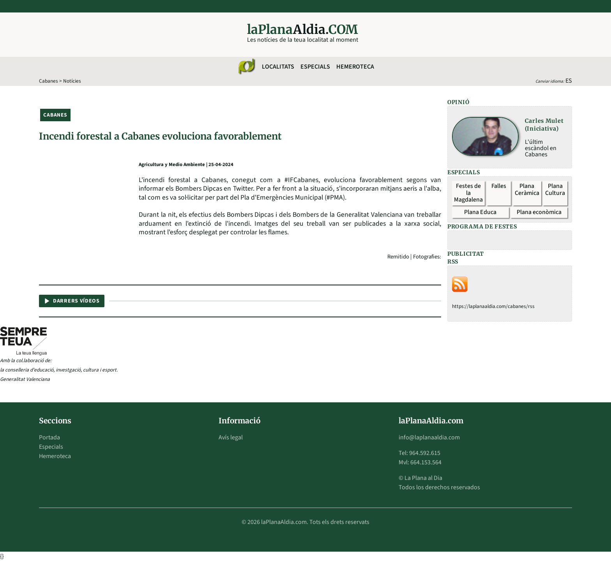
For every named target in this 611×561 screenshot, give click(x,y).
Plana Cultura (555, 189)
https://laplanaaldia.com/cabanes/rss (493, 306)
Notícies (72, 81)
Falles (498, 186)
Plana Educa (480, 212)
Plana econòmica (539, 212)
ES (568, 80)
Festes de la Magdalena (468, 193)
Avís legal (231, 437)
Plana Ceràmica (527, 189)
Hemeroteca (355, 66)
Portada (49, 437)
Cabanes (48, 81)
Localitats (278, 66)
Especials (315, 66)
